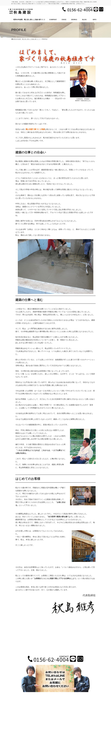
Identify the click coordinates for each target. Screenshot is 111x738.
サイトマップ (85, 700)
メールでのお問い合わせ (55, 701)
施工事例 (56, 700)
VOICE (65, 700)
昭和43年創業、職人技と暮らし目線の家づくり (36, 700)
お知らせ (74, 700)
